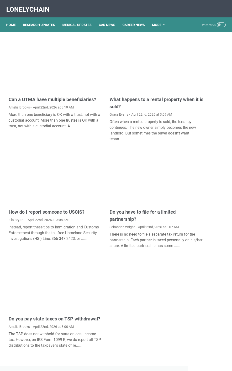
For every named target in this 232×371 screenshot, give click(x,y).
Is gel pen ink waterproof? (195, 178)
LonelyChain (30, 6)
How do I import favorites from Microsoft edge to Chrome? (195, 123)
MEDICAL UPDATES (79, 19)
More (159, 19)
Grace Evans (93, 96)
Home (13, 19)
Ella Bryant (17, 200)
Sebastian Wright (96, 200)
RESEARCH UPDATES (41, 19)
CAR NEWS (109, 19)
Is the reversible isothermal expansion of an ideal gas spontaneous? (196, 222)
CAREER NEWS (136, 19)
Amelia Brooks (19, 96)
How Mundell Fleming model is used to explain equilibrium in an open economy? (198, 241)
